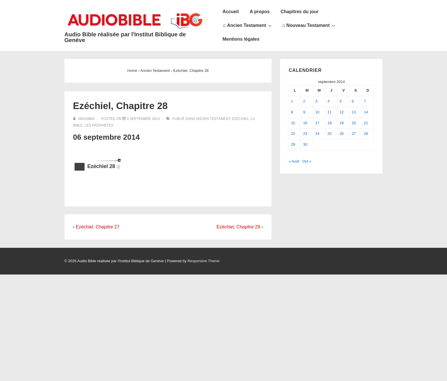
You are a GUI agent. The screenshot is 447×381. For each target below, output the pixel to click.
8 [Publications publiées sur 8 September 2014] (292, 112)
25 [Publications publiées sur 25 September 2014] (329, 133)
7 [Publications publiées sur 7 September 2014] (365, 101)
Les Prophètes (99, 125)
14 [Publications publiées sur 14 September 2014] (366, 112)
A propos (260, 11)
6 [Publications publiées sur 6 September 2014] (353, 101)
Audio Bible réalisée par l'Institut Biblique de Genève (125, 37)
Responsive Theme (204, 261)
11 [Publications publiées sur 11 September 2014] (329, 112)
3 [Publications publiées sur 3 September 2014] (316, 101)
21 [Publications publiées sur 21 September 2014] (366, 123)
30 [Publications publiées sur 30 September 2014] (305, 144)
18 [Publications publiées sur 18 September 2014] (329, 123)
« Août (294, 161)
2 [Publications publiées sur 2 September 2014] (304, 101)
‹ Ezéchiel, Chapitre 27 (96, 226)
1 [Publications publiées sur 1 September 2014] (292, 101)
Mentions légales (240, 39)
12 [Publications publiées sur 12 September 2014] (341, 112)
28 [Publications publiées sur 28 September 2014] (366, 133)
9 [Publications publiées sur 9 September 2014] (304, 112)
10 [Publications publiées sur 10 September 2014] (317, 112)
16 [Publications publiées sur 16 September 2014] (305, 123)
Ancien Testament (213, 119)
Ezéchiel (240, 119)
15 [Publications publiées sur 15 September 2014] (293, 123)
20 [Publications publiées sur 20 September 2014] (354, 123)
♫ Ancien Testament (247, 25)
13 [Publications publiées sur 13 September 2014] (354, 112)
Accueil (230, 11)
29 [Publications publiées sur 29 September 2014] (293, 144)
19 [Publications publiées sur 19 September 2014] (341, 123)
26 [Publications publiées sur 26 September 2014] (341, 133)
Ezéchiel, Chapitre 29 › (239, 226)
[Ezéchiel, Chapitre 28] (143, 119)
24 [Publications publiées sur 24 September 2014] (317, 133)
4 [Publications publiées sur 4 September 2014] (328, 101)
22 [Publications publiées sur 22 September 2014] (293, 133)
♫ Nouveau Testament (309, 25)
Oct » (306, 161)
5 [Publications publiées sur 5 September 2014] (340, 101)
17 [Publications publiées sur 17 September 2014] (317, 123)
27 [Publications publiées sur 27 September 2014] (354, 133)
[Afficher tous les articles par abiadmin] (84, 119)
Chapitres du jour (299, 11)
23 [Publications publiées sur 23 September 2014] (305, 133)
